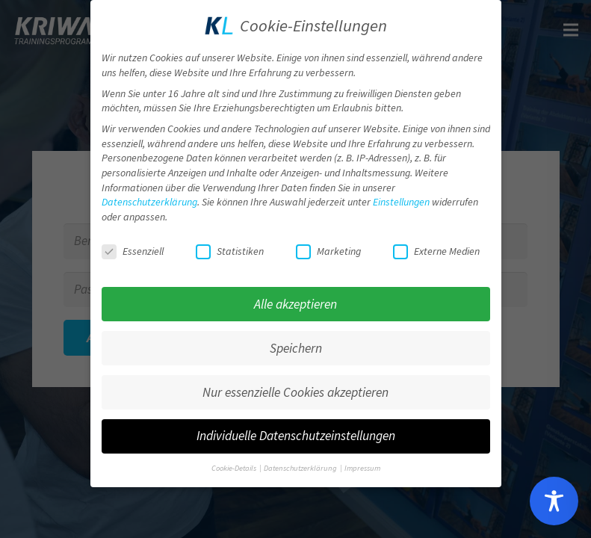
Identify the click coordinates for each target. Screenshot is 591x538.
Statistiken (230, 246)
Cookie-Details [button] (234, 464)
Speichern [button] (296, 343)
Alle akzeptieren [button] (295, 299)
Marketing (328, 246)
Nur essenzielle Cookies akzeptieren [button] (295, 387)
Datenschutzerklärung (149, 197)
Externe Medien (436, 246)
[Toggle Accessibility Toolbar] (554, 501)
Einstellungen (401, 197)
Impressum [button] (362, 464)
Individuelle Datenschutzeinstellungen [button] (296, 431)
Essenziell (133, 246)
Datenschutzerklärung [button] (301, 464)
